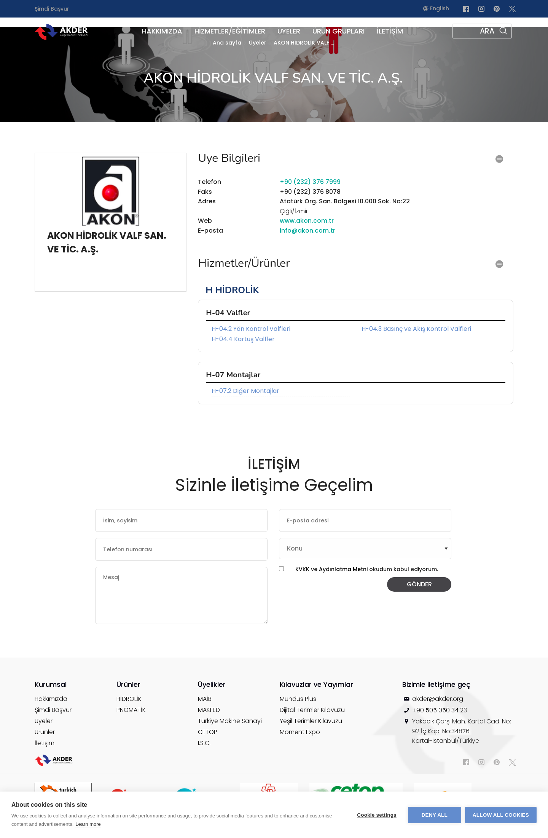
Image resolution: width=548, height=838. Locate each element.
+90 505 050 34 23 (439, 710)
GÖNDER (419, 584)
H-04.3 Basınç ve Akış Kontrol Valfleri (416, 328)
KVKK (302, 569)
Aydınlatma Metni (344, 569)
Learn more (87, 824)
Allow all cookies (501, 815)
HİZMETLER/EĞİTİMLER (229, 31)
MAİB (205, 698)
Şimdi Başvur (52, 9)
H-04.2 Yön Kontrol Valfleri (251, 328)
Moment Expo (300, 732)
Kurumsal (51, 684)
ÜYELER (288, 31)
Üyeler (44, 721)
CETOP (207, 732)
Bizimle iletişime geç (436, 684)
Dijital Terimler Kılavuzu (312, 710)
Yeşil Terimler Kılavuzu (311, 721)
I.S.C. (204, 743)
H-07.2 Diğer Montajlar (245, 390)
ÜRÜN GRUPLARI (338, 31)
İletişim (44, 743)
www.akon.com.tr (307, 220)
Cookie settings (377, 815)
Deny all (435, 815)
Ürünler (45, 732)
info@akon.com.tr (307, 230)
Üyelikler (212, 684)
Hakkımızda (51, 698)
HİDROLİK (129, 698)
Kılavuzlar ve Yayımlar (316, 684)
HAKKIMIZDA (162, 31)
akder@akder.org (437, 698)
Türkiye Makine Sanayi (230, 721)
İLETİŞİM (390, 31)
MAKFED (209, 710)
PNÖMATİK (131, 710)
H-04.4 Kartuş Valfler (243, 339)
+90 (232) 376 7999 (310, 181)
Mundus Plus (298, 698)
